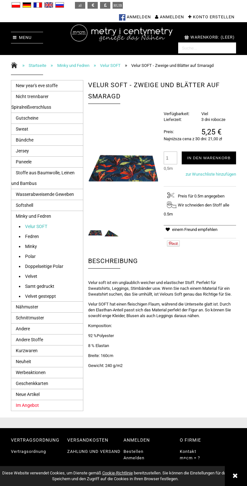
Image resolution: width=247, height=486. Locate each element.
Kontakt (188, 451)
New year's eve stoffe (37, 85)
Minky (31, 246)
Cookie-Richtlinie (117, 473)
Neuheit (23, 361)
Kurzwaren (27, 350)
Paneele (24, 161)
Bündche (24, 139)
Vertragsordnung (28, 451)
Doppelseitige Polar (44, 266)
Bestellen (133, 451)
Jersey (22, 150)
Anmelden (134, 457)
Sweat (22, 129)
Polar (30, 256)
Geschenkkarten (32, 383)
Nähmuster (27, 306)
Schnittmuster (30, 317)
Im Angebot (27, 405)
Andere (23, 328)
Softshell (24, 205)
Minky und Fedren (33, 216)
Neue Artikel (28, 394)
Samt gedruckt (39, 286)
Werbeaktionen (31, 372)
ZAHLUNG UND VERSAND (94, 451)
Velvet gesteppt (40, 296)
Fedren (32, 236)
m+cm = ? (190, 457)
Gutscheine (27, 118)
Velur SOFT (36, 226)
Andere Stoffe (29, 339)
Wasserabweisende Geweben (45, 194)
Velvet (31, 276)
